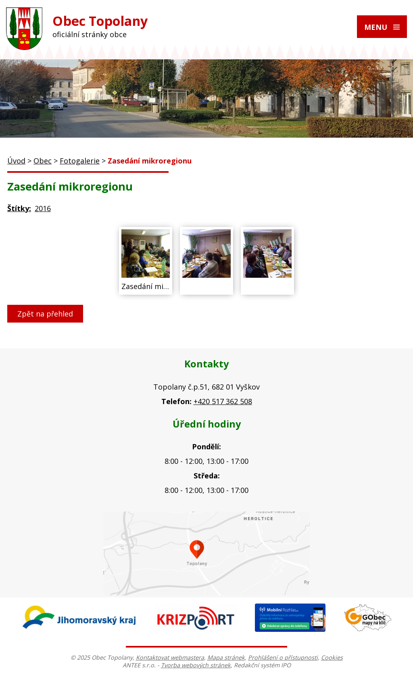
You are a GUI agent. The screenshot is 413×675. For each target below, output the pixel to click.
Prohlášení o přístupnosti (283, 657)
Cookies (332, 657)
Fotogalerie (80, 161)
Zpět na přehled (45, 314)
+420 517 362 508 (223, 401)
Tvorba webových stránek (196, 665)
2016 (43, 208)
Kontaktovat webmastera (170, 657)
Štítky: (19, 208)
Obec (42, 161)
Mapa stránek (226, 657)
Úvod (16, 161)
